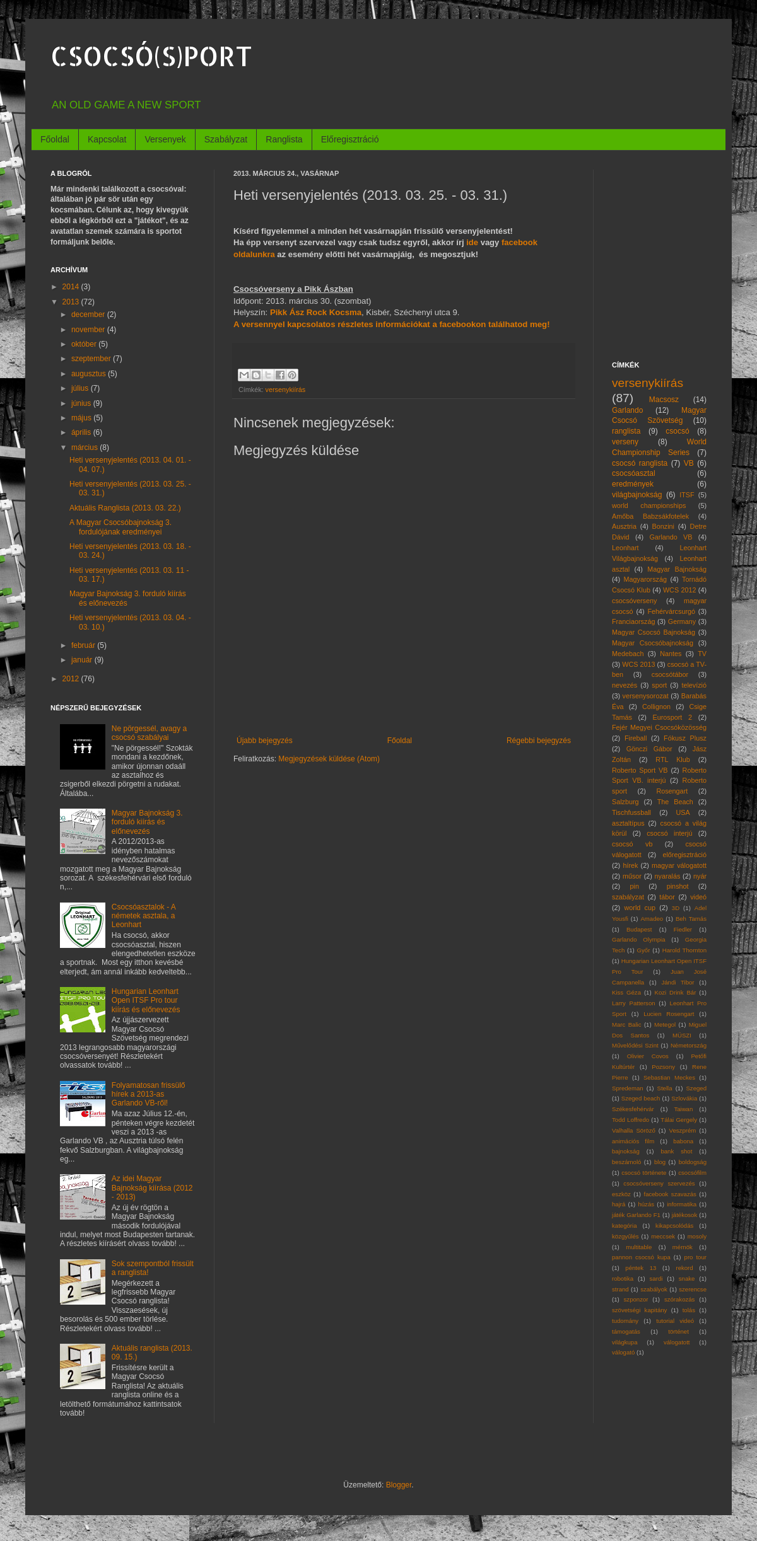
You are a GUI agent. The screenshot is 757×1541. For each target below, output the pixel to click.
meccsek (663, 1236)
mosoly (697, 1236)
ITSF (686, 495)
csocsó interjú (669, 833)
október (84, 344)
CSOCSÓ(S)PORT (151, 55)
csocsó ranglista (639, 463)
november (89, 329)
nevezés (624, 685)
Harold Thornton (684, 950)
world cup (640, 907)
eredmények (633, 484)
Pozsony (663, 1066)
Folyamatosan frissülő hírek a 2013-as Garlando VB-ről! (148, 1094)
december (89, 314)
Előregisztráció (350, 139)
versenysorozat (646, 696)
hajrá (618, 1204)
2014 (71, 286)
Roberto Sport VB (640, 770)
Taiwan (683, 1108)
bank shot (676, 1151)
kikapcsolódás (674, 1225)
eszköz (621, 1194)
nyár (700, 876)
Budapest (639, 929)
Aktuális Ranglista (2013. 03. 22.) (125, 508)
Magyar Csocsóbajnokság (652, 643)
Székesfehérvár (633, 1108)
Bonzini (663, 526)
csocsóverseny (634, 600)
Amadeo (651, 918)
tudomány (625, 1320)
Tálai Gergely (678, 1119)
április (82, 432)
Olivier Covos (648, 1056)
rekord (684, 1267)
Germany (682, 621)
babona (683, 1141)
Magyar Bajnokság (677, 569)
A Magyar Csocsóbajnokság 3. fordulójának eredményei (120, 527)
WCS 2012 (679, 590)
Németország (689, 1045)
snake (687, 1278)
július (81, 388)
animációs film (633, 1141)
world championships (649, 505)
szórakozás (679, 1299)
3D (675, 907)
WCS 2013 (638, 664)
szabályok (653, 1289)
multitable (639, 1247)
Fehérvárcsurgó (671, 611)
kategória (624, 1225)
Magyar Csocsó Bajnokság (653, 632)
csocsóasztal (633, 473)
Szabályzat (225, 139)
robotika (622, 1278)
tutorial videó (675, 1320)
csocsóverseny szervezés (659, 1183)
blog (660, 1161)
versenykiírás (286, 389)
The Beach (675, 801)
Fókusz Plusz (685, 738)
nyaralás (668, 876)
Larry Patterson (633, 1003)
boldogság (693, 1161)
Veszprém (682, 1130)
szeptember (92, 358)
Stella (664, 1088)
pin (634, 886)
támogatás (626, 1331)
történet (678, 1331)
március (85, 447)
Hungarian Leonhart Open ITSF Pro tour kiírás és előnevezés (146, 1000)
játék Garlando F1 (636, 1214)
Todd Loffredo (630, 1119)
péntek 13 (640, 1267)
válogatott (677, 1342)
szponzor (636, 1299)
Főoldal (54, 139)
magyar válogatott (679, 865)
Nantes (670, 653)
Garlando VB (670, 537)
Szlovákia (684, 1098)
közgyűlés (625, 1236)
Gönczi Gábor (649, 749)
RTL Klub (672, 759)
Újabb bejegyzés (265, 740)
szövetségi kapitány (639, 1310)
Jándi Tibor (677, 982)
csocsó (677, 431)
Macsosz (664, 399)
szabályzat (628, 897)
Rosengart (672, 791)
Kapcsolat (107, 139)
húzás (646, 1204)
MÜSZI (681, 1035)
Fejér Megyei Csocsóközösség (659, 727)
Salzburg (625, 801)
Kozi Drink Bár (675, 992)
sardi (656, 1278)
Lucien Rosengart (668, 1013)
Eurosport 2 (673, 717)
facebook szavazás (669, 1194)
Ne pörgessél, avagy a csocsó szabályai (149, 733)
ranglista (626, 431)
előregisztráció (684, 854)
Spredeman (627, 1088)
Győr (643, 950)
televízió (694, 685)
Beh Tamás (691, 918)
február (84, 645)
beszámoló (626, 1161)
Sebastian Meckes (669, 1077)
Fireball (636, 738)
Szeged (696, 1088)
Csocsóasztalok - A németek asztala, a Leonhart (143, 916)
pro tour (695, 1257)
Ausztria (624, 526)
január (83, 659)
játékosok (685, 1214)
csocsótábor (670, 674)
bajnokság (626, 1151)
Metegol (665, 1024)
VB (689, 463)
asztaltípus (628, 823)
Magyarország (645, 579)
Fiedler (683, 929)
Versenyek (164, 139)
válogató (623, 1352)
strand (620, 1289)
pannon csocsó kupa (641, 1257)
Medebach (627, 653)
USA (683, 812)
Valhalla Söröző (633, 1130)
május (82, 417)
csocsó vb (632, 844)
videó (698, 897)
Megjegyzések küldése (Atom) (329, 758)
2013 (71, 301)
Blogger (399, 1484)
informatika (681, 1204)
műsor (632, 876)
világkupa (625, 1342)
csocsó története (643, 1172)
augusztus (89, 373)
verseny (625, 441)
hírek (630, 865)
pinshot (678, 886)
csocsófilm (692, 1172)
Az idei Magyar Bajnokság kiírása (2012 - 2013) (152, 1187)
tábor (667, 897)
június (82, 403)
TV (702, 653)
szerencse (693, 1289)
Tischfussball (631, 812)
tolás (689, 1310)
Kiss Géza (626, 992)
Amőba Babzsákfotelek (650, 516)
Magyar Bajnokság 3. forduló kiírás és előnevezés (147, 822)
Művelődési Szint (635, 1045)
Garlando (627, 410)
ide (472, 242)
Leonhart (625, 547)
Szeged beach (640, 1098)
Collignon (656, 706)
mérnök (682, 1247)
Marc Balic (627, 1024)
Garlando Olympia (638, 939)
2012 (71, 678)
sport (659, 685)
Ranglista (284, 139)
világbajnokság (637, 494)
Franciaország (633, 621)
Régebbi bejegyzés (539, 740)
